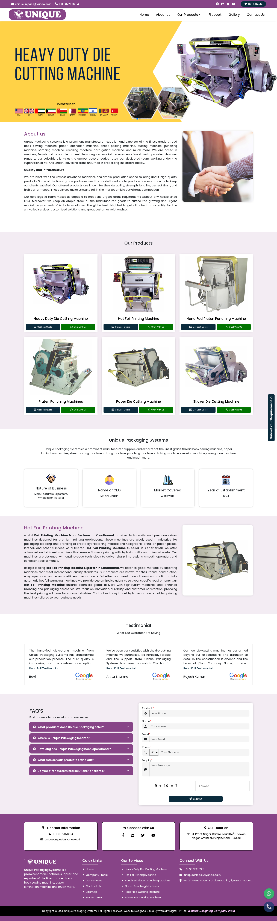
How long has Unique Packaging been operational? (72, 749)
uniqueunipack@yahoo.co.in (31, 4)
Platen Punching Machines (61, 401)
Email (146, 734)
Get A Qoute (253, 4)
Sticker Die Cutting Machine (216, 401)
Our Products (189, 14)
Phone (147, 747)
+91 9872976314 (67, 4)
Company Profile (95, 875)
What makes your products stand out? (63, 760)
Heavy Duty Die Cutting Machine (61, 318)
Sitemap (89, 892)
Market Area (92, 897)
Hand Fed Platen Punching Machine (216, 318)
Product (148, 708)
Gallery (234, 14)
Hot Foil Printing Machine (138, 318)
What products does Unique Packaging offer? (68, 727)
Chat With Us (78, 327)
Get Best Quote (43, 327)
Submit (195, 799)
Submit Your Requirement (271, 418)
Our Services (92, 880)
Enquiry (147, 760)
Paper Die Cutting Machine (138, 401)
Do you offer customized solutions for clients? (69, 771)
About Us (163, 14)
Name (146, 721)
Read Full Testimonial (43, 668)
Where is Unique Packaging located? (61, 738)
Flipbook (215, 14)
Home (144, 14)
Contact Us (256, 14)
